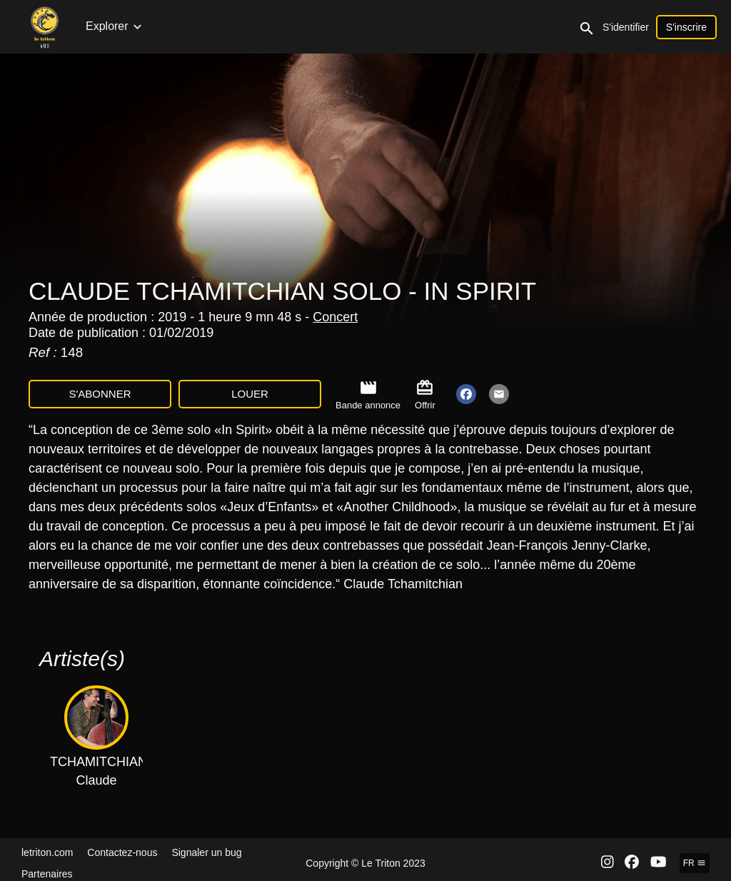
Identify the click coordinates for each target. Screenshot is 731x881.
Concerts (183, 26)
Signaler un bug (206, 852)
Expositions (583, 26)
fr (694, 863)
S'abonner (100, 394)
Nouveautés (116, 26)
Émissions (317, 26)
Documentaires (396, 26)
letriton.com (47, 852)
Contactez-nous (122, 852)
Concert (335, 317)
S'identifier (685, 27)
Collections (248, 26)
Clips (527, 26)
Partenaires (47, 874)
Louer (249, 394)
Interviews (474, 26)
